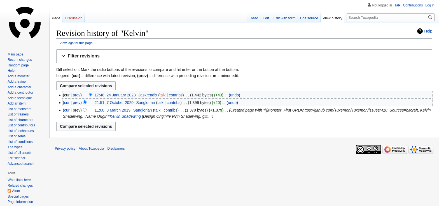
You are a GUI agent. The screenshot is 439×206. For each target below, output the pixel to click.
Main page (15, 54)
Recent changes (20, 60)
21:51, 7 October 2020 (114, 102)
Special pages (18, 196)
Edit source (309, 18)
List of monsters (19, 109)
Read (253, 18)
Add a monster (18, 76)
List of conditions (20, 142)
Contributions (413, 5)
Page (56, 18)
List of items (16, 136)
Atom (16, 191)
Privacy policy (65, 149)
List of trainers (18, 114)
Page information (20, 202)
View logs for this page (76, 43)
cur (66, 102)
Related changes (20, 186)
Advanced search (21, 164)
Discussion (73, 18)
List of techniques (21, 131)
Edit (266, 18)
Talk (397, 5)
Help (428, 31)
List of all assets (19, 153)
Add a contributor (20, 92)
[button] (244, 56)
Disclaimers (116, 149)
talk (163, 95)
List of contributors (21, 125)
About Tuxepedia (91, 149)
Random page (18, 65)
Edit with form (285, 18)
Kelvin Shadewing (125, 116)
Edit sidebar (16, 158)
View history (332, 18)
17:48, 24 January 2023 (115, 95)
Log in (430, 5)
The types (15, 147)
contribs (176, 95)
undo (234, 95)
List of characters (20, 120)
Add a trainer (17, 82)
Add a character (19, 87)
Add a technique (20, 98)
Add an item (16, 103)
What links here (19, 180)
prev (76, 95)
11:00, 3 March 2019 (112, 110)
